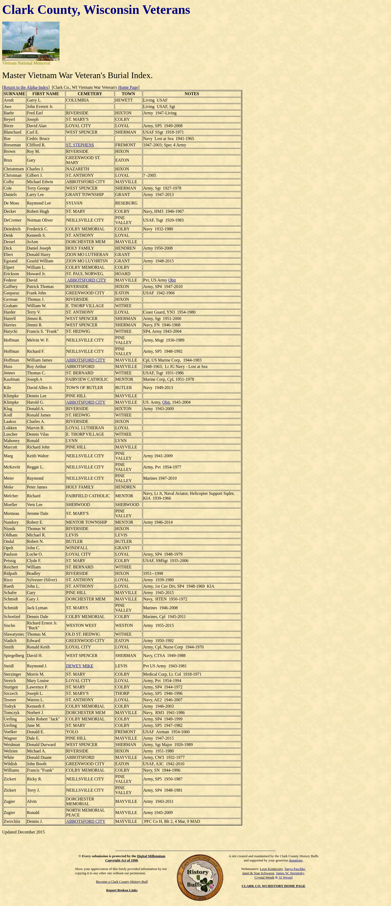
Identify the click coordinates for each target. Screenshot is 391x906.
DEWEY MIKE (79, 666)
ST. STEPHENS (80, 145)
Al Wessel (285, 877)
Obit (172, 280)
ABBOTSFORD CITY (86, 280)
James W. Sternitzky (290, 873)
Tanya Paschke (294, 869)
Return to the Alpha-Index (25, 87)
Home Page (128, 87)
